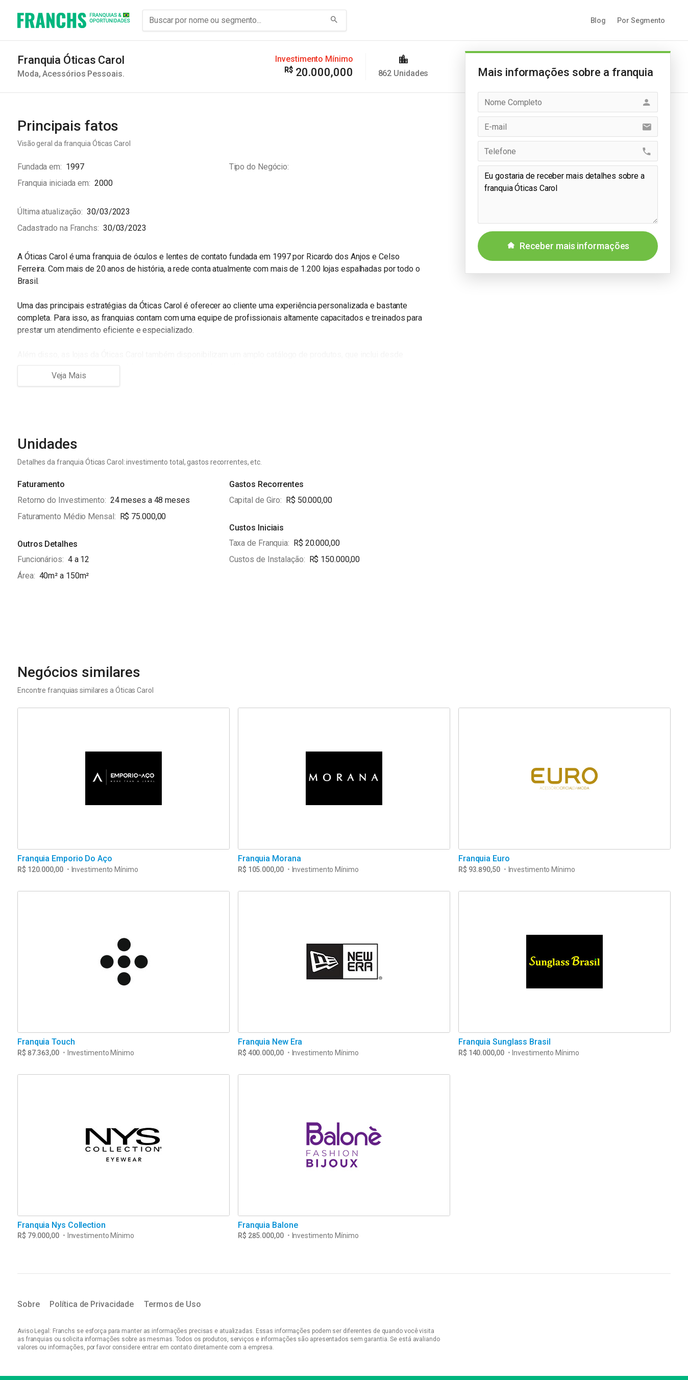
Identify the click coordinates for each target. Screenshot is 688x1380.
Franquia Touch (46, 1042)
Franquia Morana (269, 858)
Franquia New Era (270, 1042)
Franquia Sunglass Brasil (504, 1042)
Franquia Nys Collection (61, 1225)
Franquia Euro (484, 858)
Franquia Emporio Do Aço (64, 858)
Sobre (28, 1304)
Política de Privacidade (92, 1304)
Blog (598, 20)
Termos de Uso (172, 1304)
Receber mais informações (568, 245)
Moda (28, 74)
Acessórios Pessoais (82, 74)
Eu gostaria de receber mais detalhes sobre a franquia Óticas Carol (568, 194)
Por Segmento (641, 20)
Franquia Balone (268, 1225)
